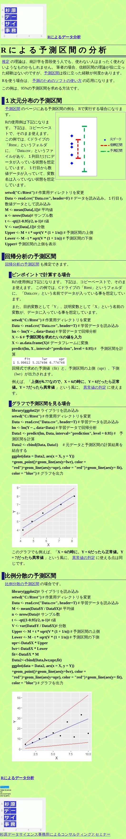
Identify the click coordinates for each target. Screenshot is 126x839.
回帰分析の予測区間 (22, 264)
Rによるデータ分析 (64, 37)
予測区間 (51, 73)
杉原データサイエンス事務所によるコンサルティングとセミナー (55, 832)
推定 (6, 62)
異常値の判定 (94, 387)
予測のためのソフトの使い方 (57, 81)
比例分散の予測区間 (22, 584)
